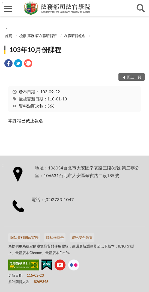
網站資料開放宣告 (24, 237)
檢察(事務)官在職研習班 (38, 36)
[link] (8, 64)
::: (3, 3)
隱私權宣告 (55, 237)
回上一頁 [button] (134, 77)
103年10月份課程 (35, 49)
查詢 (141, 8)
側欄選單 (8, 9)
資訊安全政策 (82, 237)
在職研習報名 (74, 36)
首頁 (8, 36)
